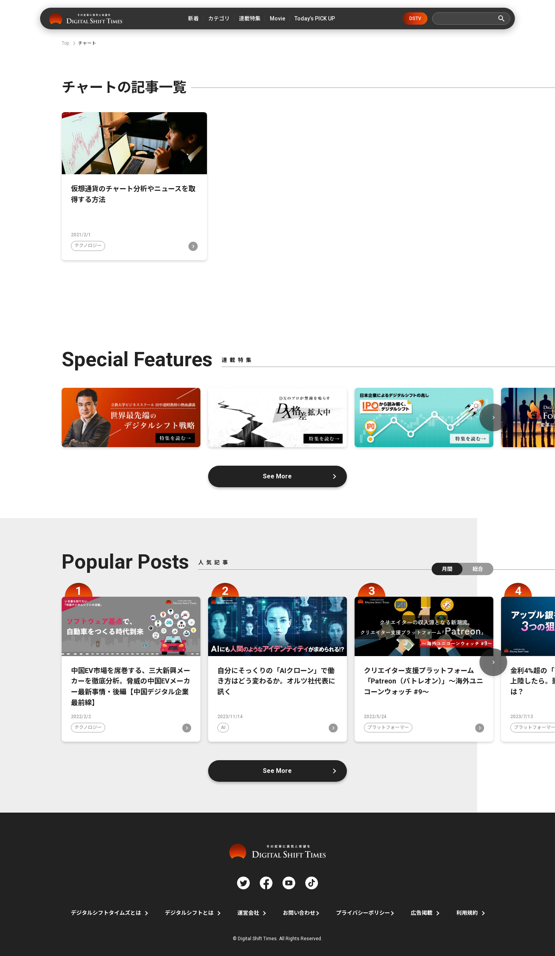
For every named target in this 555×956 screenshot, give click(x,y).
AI (223, 726)
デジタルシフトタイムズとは (106, 911)
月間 (447, 567)
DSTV (415, 18)
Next (493, 415)
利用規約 (467, 911)
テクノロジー (88, 243)
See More (277, 474)
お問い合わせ (299, 911)
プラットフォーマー (388, 726)
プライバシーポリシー (363, 911)
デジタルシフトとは (189, 911)
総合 (478, 567)
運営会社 (248, 911)
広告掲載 (421, 911)
